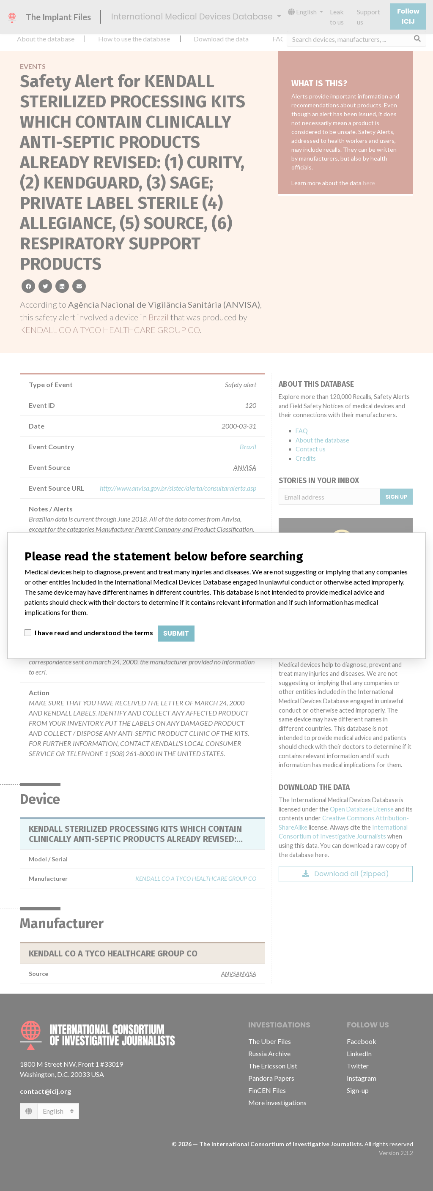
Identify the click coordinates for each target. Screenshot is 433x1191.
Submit (176, 633)
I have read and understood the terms (94, 632)
